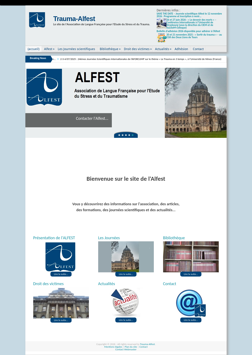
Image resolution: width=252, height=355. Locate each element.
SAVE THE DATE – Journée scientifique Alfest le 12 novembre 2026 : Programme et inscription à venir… (189, 15)
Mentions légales (113, 346)
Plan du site (131, 346)
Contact (143, 346)
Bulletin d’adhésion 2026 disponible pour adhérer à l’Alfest (188, 31)
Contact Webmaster (125, 349)
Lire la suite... (61, 274)
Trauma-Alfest (74, 19)
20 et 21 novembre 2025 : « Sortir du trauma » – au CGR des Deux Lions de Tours (194, 36)
